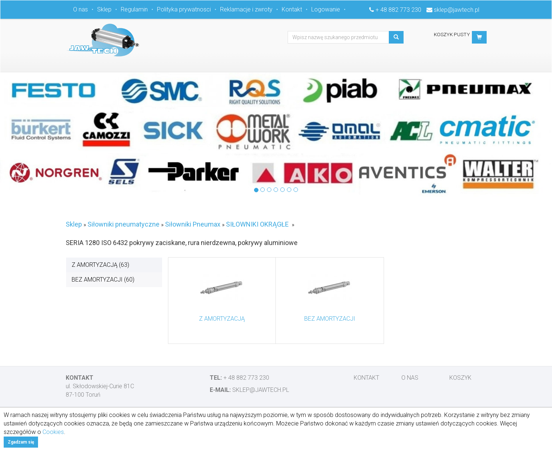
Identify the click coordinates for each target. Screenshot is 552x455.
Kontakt (292, 9)
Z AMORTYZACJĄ (222, 318)
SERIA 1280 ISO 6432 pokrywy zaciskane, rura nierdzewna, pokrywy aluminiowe (182, 243)
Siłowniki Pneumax (192, 224)
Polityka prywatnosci (184, 9)
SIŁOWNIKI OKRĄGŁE (257, 224)
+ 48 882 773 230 (398, 9)
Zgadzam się (21, 442)
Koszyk (460, 377)
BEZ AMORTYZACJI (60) (103, 279)
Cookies (53, 431)
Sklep (104, 9)
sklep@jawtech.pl (456, 9)
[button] (479, 37)
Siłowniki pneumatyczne (124, 224)
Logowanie (325, 9)
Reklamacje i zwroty (246, 9)
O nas (80, 9)
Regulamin (134, 9)
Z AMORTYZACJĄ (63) (100, 264)
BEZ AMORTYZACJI (329, 318)
